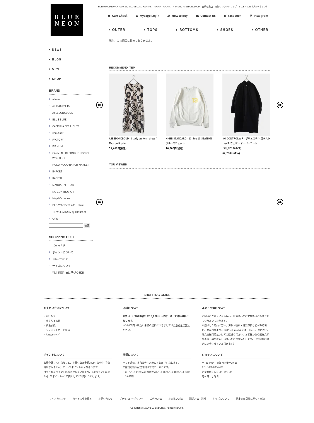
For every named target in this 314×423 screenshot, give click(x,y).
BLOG (55, 59)
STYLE (55, 69)
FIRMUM (57, 146)
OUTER (117, 29)
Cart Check (118, 16)
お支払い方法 (175, 399)
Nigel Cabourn (61, 198)
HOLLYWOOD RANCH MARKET (70, 165)
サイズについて (61, 266)
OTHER (260, 29)
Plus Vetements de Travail (68, 205)
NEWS (55, 49)
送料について (60, 259)
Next (279, 104)
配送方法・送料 (197, 399)
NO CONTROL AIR (63, 192)
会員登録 (48, 363)
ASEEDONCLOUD (62, 113)
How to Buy (177, 16)
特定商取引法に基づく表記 (68, 273)
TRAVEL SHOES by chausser (69, 212)
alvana (56, 99)
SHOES (225, 29)
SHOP (55, 79)
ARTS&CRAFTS (61, 106)
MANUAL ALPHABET (64, 185)
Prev (99, 104)
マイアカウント (57, 399)
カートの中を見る (82, 399)
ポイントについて (62, 252)
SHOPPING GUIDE (62, 237)
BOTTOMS (187, 29)
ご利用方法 (58, 246)
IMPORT (57, 171)
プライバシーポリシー (131, 399)
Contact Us (205, 16)
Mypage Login (147, 16)
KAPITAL (57, 178)
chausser (57, 133)
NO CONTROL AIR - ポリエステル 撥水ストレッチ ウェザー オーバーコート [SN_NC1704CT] (246, 143)
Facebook (232, 16)
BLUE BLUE (59, 119)
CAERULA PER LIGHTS (65, 126)
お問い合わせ (105, 399)
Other (56, 218)
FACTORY (57, 139)
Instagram (259, 16)
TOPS (150, 29)
